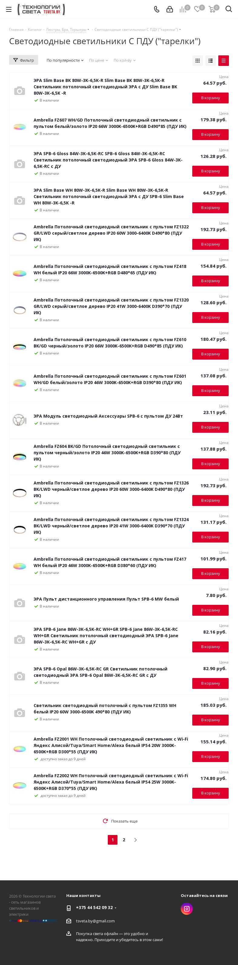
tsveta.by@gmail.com (95, 921)
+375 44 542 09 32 (94, 907)
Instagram (187, 909)
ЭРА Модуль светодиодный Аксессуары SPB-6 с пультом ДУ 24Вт (108, 416)
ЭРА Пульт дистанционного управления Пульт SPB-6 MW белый (106, 599)
